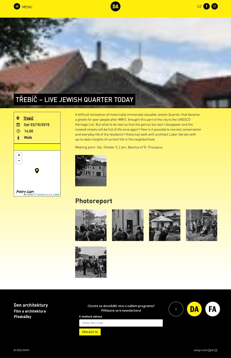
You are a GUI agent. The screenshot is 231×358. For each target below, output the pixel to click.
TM (209, 350)
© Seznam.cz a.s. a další (47, 194)
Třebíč (28, 118)
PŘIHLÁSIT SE (90, 332)
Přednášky (22, 316)
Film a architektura (30, 311)
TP (215, 350)
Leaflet (28, 194)
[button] (36, 170)
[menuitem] (198, 6)
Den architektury (31, 305)
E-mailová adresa (90, 316)
